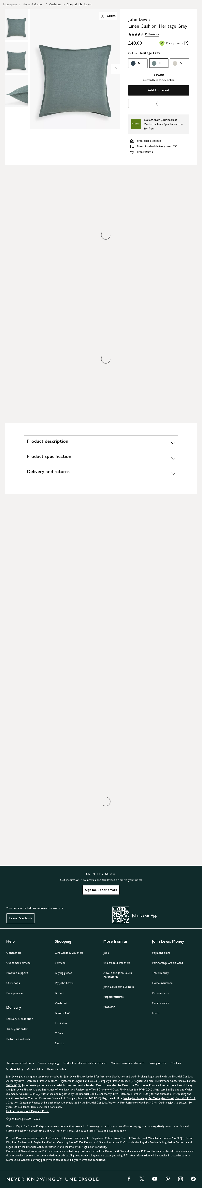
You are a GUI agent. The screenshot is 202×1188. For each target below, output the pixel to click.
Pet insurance (160, 993)
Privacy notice (157, 1063)
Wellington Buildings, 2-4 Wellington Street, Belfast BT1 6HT (159, 1098)
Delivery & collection (19, 1019)
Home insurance (162, 983)
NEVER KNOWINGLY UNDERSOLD (53, 1179)
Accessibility (35, 1069)
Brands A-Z (62, 1013)
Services (60, 963)
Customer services (18, 963)
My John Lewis (64, 983)
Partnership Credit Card (167, 963)
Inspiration (61, 1023)
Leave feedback (20, 918)
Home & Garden (33, 4)
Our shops (13, 983)
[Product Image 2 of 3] (16, 57)
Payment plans (161, 953)
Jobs (106, 953)
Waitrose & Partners (116, 963)
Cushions (55, 4)
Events (59, 1043)
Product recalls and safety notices (85, 1063)
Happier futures (113, 997)
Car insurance (160, 1003)
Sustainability (14, 1069)
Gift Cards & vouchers (69, 953)
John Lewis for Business (118, 986)
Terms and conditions (20, 1063)
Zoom (108, 15)
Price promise (14, 993)
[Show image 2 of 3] (115, 69)
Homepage (10, 4)
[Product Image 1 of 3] (16, 24)
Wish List (61, 1003)
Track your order (16, 1029)
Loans (156, 1013)
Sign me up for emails (101, 890)
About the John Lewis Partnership (117, 974)
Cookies (175, 1063)
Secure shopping (48, 1063)
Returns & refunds (18, 1039)
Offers (59, 1033)
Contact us (13, 953)
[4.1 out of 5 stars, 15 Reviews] (143, 34)
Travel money (160, 973)
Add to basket (159, 90)
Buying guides (63, 973)
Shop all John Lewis (79, 4)
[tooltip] (186, 43)
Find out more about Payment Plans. (27, 1111)
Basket (59, 993)
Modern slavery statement (127, 1063)
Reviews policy (56, 1069)
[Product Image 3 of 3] (16, 91)
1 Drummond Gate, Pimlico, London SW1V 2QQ (125, 1089)
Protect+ (109, 1007)
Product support (17, 973)
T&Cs (99, 1130)
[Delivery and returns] (101, 473)
